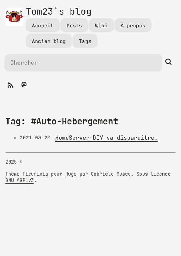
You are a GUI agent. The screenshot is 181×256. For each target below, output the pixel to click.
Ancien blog (49, 41)
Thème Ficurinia (26, 174)
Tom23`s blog (59, 11)
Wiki (101, 25)
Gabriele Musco (111, 174)
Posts (74, 25)
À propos (133, 25)
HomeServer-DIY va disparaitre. (106, 138)
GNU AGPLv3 (19, 180)
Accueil (42, 25)
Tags (85, 41)
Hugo (71, 174)
